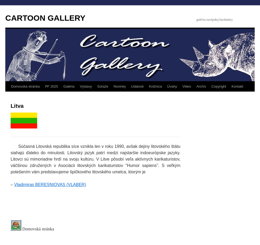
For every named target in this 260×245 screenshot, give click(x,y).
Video (186, 86)
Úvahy (172, 86)
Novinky (120, 86)
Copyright (218, 86)
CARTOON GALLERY (45, 18)
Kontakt (237, 86)
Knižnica (155, 86)
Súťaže (102, 86)
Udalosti (137, 86)
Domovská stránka (25, 86)
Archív (201, 86)
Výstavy (86, 86)
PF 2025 (51, 86)
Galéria (69, 86)
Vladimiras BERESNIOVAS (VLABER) (50, 184)
